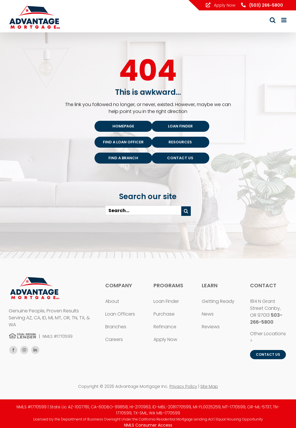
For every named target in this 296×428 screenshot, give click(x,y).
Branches (115, 326)
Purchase (164, 314)
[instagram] (24, 350)
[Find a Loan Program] (180, 126)
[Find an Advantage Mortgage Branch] (123, 158)
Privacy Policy (183, 386)
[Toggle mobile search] (272, 20)
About (112, 301)
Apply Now (220, 5)
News (208, 314)
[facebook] (13, 350)
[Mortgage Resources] (180, 142)
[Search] (186, 211)
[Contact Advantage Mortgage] (180, 158)
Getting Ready (218, 301)
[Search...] (143, 210)
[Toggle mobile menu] (284, 20)
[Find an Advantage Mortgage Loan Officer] (123, 142)
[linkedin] (35, 350)
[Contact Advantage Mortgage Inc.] (268, 354)
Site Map (209, 386)
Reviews (211, 326)
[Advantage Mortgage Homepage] (123, 126)
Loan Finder (166, 301)
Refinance (164, 326)
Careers (114, 339)
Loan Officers (120, 314)
